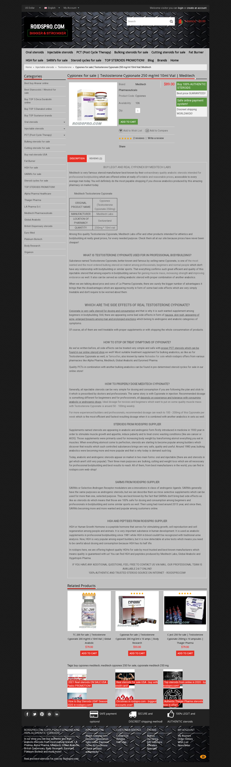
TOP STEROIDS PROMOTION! (124, 60)
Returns (120, 738)
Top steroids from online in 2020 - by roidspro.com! (184, 684)
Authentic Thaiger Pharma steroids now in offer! (183, 703)
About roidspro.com (96, 735)
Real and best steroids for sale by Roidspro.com (51, 758)
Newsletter (184, 745)
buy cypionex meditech (87, 665)
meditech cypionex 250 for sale (118, 665)
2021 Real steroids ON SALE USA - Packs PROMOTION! (87, 684)
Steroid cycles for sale (86, 60)
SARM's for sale (57, 60)
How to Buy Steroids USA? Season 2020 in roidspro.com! (87, 703)
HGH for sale (34, 60)
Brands (162, 60)
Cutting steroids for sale (168, 52)
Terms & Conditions (96, 745)
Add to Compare (156, 130)
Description (77, 158)
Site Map (121, 742)
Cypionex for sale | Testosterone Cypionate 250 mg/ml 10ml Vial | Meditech (113, 67)
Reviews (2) (95, 158)
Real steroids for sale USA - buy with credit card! (136, 684)
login (180, 7)
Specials (152, 748)
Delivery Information (97, 738)
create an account (196, 7)
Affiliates (152, 745)
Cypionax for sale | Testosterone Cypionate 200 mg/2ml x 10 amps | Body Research (137, 638)
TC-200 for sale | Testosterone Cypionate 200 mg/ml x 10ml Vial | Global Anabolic (89, 638)
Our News (152, 738)
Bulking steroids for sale (131, 52)
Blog (151, 60)
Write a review (156, 138)
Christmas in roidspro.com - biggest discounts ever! (136, 703)
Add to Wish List (130, 130)
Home (174, 60)
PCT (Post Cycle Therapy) (93, 52)
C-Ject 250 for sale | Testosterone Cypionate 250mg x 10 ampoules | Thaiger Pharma (185, 638)
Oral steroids (35, 52)
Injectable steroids (60, 52)
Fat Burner (196, 52)
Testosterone (65, 67)
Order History (185, 738)
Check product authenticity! (94, 750)
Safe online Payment (97, 742)
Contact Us (122, 735)
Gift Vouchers (154, 742)
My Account (184, 735)
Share (122, 146)
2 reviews (138, 138)
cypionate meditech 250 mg (153, 665)
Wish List (183, 742)
